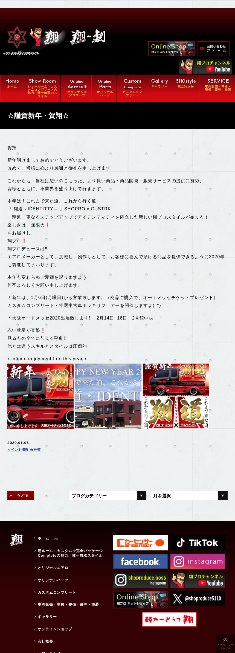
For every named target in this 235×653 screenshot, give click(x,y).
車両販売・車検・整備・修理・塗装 (71, 583)
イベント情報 (19, 438)
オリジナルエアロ (52, 552)
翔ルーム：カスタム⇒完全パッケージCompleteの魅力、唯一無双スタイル (71, 539)
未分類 (40, 438)
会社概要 (44, 613)
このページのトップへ (225, 647)
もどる (25, 483)
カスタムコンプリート (56, 572)
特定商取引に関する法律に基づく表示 (71, 634)
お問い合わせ (48, 624)
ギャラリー (46, 593)
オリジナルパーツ (52, 562)
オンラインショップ (54, 603)
